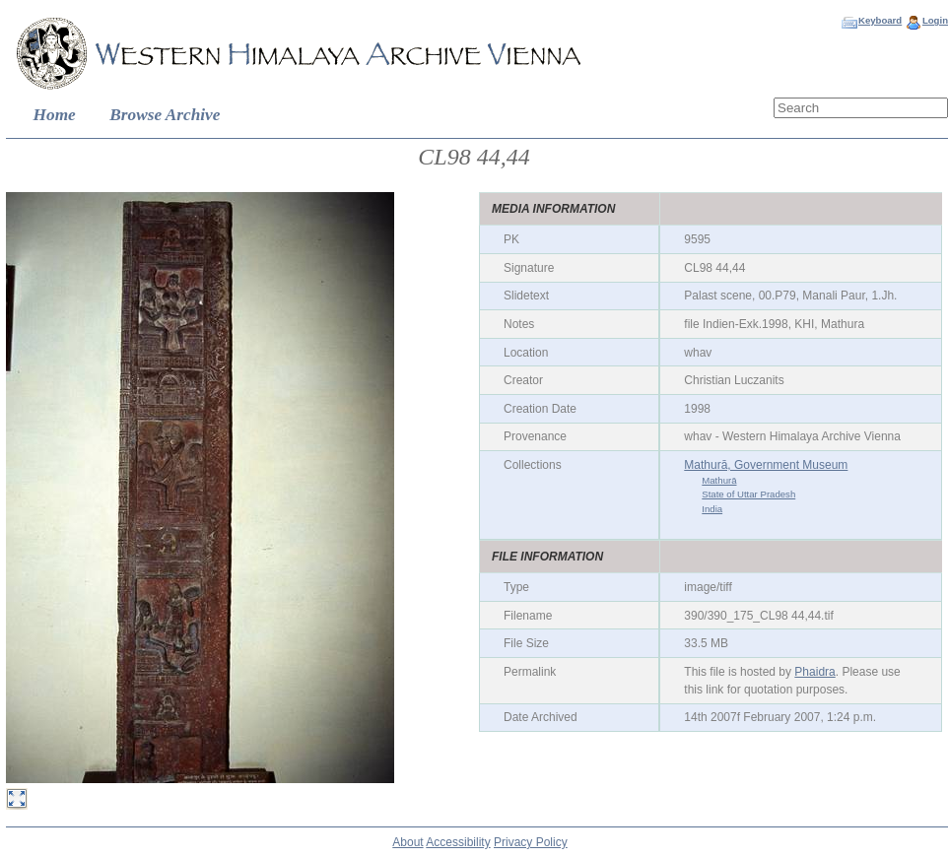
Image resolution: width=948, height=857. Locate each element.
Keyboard (880, 20)
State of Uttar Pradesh (748, 494)
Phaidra (814, 672)
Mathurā (719, 480)
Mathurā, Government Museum (765, 465)
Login (935, 20)
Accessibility (458, 842)
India (712, 508)
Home (55, 114)
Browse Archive (164, 114)
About (407, 842)
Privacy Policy (531, 842)
